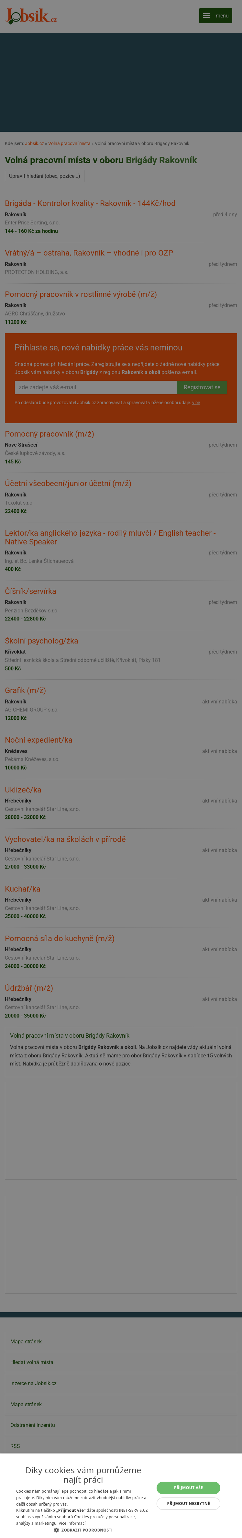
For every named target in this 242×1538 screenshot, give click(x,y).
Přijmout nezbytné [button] (188, 1503)
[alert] (121, 769)
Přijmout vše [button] (188, 1487)
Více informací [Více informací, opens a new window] (72, 1523)
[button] (83, 1530)
